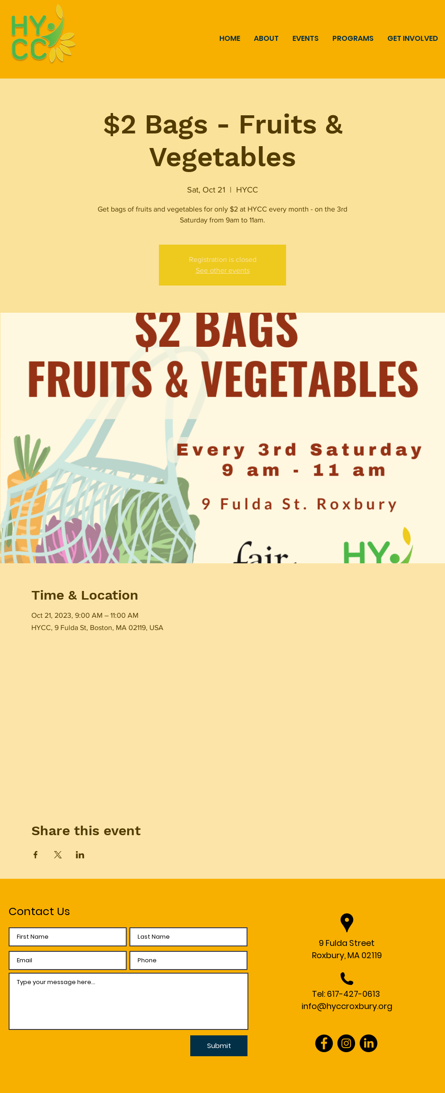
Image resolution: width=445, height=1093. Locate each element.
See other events (223, 270)
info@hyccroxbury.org (347, 1006)
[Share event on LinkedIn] (80, 854)
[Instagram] (346, 1043)
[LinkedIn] (368, 1043)
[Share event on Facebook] (35, 854)
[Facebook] (324, 1043)
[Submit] (218, 1045)
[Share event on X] (58, 854)
